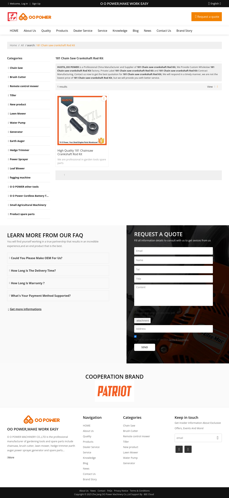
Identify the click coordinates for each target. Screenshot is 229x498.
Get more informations (26, 309)
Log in (24, 3)
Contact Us (164, 31)
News (147, 31)
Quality (46, 31)
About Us (30, 31)
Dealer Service (82, 31)
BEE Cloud (149, 494)
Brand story (184, 31)
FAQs (109, 490)
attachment (142, 320)
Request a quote (208, 17)
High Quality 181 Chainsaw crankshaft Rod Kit (75, 152)
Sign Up (36, 3)
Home (13, 45)
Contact (101, 490)
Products (62, 31)
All (22, 45)
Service (102, 31)
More (11, 457)
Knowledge (120, 31)
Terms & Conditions (178, 339)
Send (144, 347)
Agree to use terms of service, (161, 338)
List (214, 87)
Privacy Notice (121, 490)
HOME (14, 31)
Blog (136, 31)
